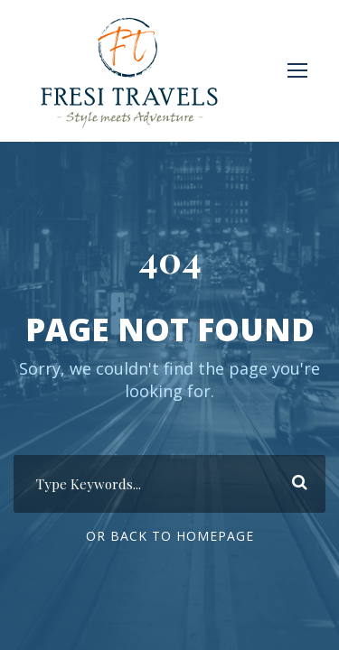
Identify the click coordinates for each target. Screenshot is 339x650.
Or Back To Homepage (170, 535)
